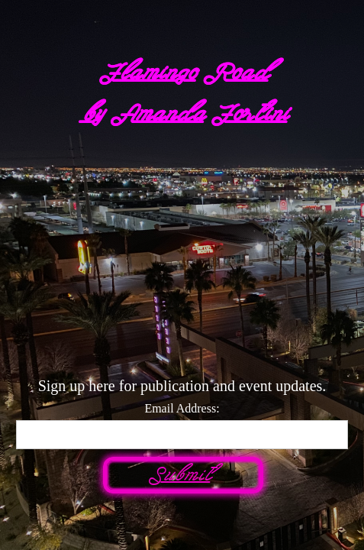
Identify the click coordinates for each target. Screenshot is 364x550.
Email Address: (181, 408)
